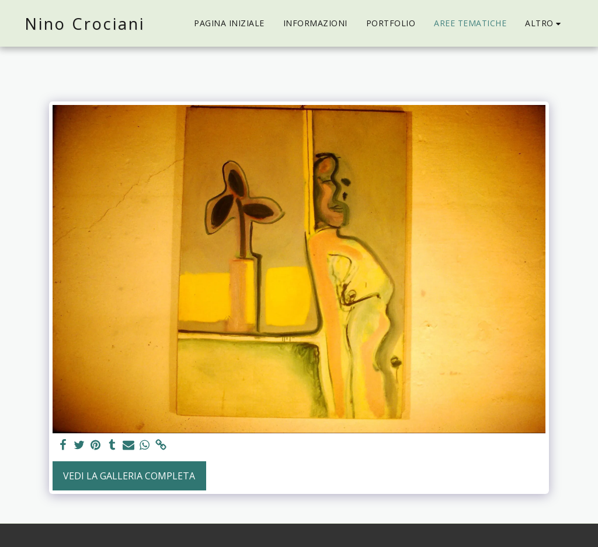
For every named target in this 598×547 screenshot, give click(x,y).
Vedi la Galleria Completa (129, 475)
